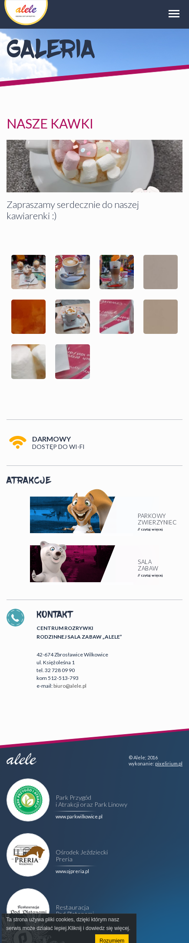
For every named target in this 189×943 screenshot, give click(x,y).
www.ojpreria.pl (72, 871)
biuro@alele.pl (69, 686)
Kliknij (74, 928)
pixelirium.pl (168, 763)
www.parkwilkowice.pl (79, 816)
